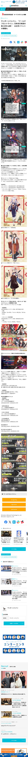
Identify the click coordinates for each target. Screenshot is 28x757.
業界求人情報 (18, 9)
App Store (14, 504)
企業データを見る (14, 629)
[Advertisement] (12, 555)
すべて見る (14, 549)
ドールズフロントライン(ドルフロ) (9, 35)
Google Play (14, 500)
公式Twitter (14, 509)
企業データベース (10, 9)
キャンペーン (5, 18)
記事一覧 (2, 9)
